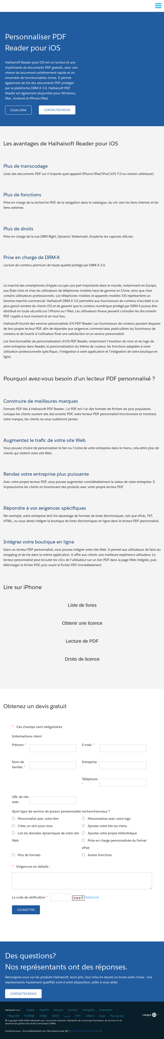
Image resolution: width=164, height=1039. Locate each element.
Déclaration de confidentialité (85, 1031)
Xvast (102, 1016)
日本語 (43, 1016)
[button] (18, 110)
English (30, 1010)
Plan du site (117, 1016)
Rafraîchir (92, 897)
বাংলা (78, 1016)
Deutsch (73, 1010)
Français (58, 1010)
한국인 (56, 1016)
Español (44, 1010)
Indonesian (105, 1010)
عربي (67, 1016)
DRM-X (90, 1016)
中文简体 (29, 1016)
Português (88, 1010)
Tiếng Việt (13, 1016)
